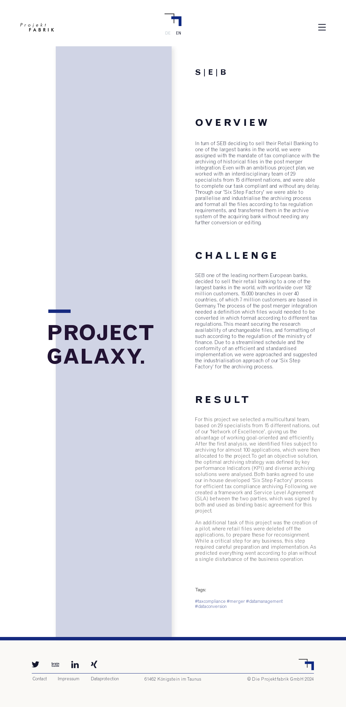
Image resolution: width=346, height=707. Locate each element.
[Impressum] (68, 679)
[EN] (178, 33)
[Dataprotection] (105, 679)
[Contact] (39, 679)
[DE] (167, 33)
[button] (322, 27)
